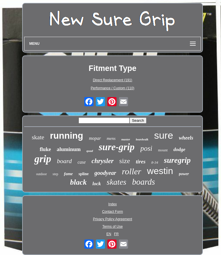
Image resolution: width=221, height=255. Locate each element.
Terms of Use (112, 227)
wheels (186, 138)
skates (116, 181)
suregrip (177, 160)
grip (42, 159)
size (124, 161)
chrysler (103, 161)
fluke (45, 149)
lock (96, 183)
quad (89, 150)
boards (143, 181)
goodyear (105, 173)
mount (162, 150)
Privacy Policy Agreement (112, 219)
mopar (95, 138)
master (125, 139)
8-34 (154, 162)
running (66, 136)
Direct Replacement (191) (112, 80)
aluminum (69, 149)
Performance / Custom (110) (112, 88)
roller (131, 171)
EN (108, 234)
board (64, 161)
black (78, 182)
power (184, 174)
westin (160, 171)
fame (68, 173)
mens (111, 138)
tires (141, 162)
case (82, 162)
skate (38, 137)
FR (116, 234)
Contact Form (112, 212)
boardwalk (142, 139)
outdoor (41, 174)
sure (163, 135)
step (55, 174)
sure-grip (117, 147)
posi (146, 148)
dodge (180, 149)
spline (84, 174)
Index (112, 204)
